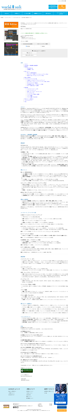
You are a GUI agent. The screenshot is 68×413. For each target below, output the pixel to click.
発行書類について (29, 398)
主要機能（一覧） (30, 69)
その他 (45, 393)
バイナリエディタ (16, 17)
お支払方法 (28, 394)
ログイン (53, 7)
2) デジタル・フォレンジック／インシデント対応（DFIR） (38, 81)
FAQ (25, 101)
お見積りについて (29, 391)
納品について (28, 396)
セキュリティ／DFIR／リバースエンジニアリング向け (37, 74)
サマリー (26, 64)
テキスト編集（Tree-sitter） (32, 96)
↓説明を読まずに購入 (62, 410)
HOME (2, 17)
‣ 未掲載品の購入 (40, 406)
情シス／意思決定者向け (32, 72)
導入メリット (27, 71)
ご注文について (29, 393)
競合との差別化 (28, 77)
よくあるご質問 (27, 13)
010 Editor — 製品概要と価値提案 (31, 65)
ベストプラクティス (28, 100)
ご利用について (11, 393)
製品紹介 (26, 66)
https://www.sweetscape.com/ (26, 376)
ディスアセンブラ (30, 92)
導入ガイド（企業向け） (29, 98)
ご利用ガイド (17, 13)
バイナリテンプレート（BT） (33, 88)
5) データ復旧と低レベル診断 (33, 85)
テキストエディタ (29, 37)
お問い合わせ (48, 13)
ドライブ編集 (29, 95)
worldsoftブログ (11, 394)
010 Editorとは (30, 68)
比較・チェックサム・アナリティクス (34, 91)
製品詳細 (26, 87)
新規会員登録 (53, 5)
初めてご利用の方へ (12, 391)
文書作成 (23, 37)
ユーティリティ (8, 17)
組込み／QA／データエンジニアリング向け (35, 75)
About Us (7, 13)
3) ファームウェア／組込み (32, 82)
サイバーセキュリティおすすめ (61, 13)
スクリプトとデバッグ (31, 90)
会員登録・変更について (49, 391)
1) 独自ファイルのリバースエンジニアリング (36, 80)
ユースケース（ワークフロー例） (31, 78)
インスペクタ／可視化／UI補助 (33, 94)
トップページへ (62, 407)
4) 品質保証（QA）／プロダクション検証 (35, 84)
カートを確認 (62, 7)
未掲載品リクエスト (38, 13)
